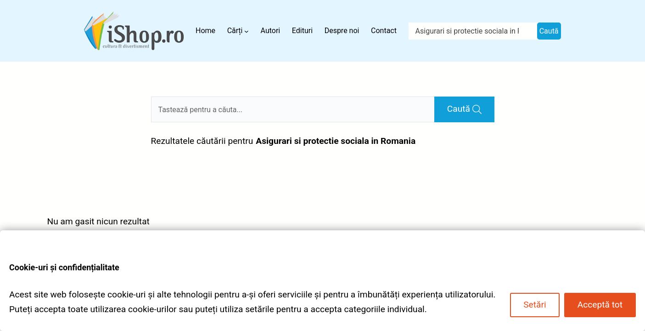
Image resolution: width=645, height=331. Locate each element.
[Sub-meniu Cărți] (246, 31)
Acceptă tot (600, 304)
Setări (534, 304)
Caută (549, 31)
